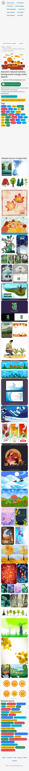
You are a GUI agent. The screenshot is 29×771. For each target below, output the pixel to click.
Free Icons (21, 9)
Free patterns (11, 15)
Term (14, 757)
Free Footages (19, 6)
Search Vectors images (9, 43)
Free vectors (10, 3)
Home (3, 47)
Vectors (9, 47)
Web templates (11, 9)
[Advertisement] (14, 29)
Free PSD (20, 15)
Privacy (20, 757)
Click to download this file (11, 84)
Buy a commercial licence (9, 96)
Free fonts (10, 6)
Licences (9, 757)
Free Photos (20, 3)
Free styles (20, 12)
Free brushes (11, 12)
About (25, 757)
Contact (14, 761)
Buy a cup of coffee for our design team (13, 100)
